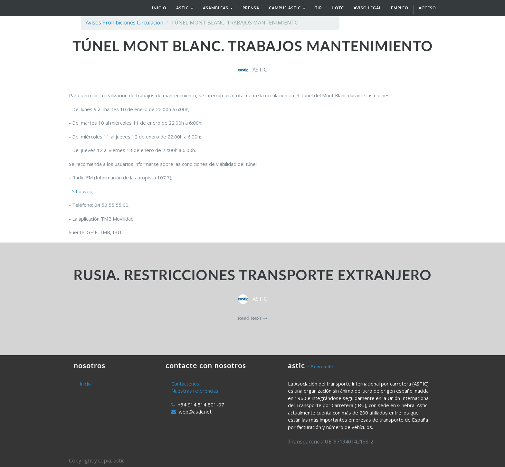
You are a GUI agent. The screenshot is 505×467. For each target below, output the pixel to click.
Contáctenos (185, 383)
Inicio (85, 383)
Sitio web (82, 191)
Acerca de (321, 366)
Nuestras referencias (194, 390)
